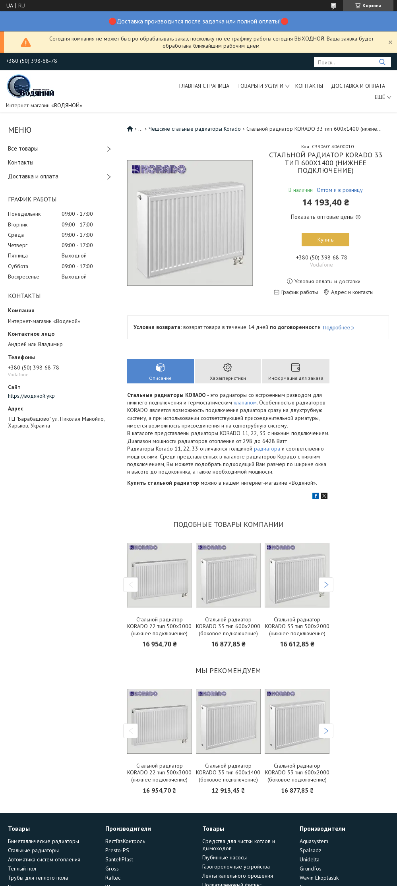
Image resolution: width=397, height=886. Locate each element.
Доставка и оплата (358, 85)
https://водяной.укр (31, 395)
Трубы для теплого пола (38, 877)
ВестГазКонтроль (125, 841)
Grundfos (310, 868)
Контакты (309, 85)
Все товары (23, 148)
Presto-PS (117, 850)
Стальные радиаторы (33, 850)
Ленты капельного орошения (237, 875)
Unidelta (310, 859)
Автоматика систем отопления (44, 859)
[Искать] (382, 62)
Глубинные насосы (224, 857)
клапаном (245, 402)
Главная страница (204, 85)
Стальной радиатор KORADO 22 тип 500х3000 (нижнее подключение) (159, 626)
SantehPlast (119, 859)
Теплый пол (22, 868)
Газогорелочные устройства (236, 866)
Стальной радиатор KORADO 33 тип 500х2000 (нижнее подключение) (297, 626)
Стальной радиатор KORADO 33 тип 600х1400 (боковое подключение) (228, 772)
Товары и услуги (260, 85)
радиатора (267, 448)
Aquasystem (314, 841)
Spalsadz (310, 850)
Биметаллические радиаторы (43, 841)
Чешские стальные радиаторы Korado (195, 129)
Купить (325, 239)
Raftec (112, 877)
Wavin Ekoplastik (319, 877)
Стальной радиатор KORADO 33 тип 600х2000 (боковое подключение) (228, 626)
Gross (112, 868)
